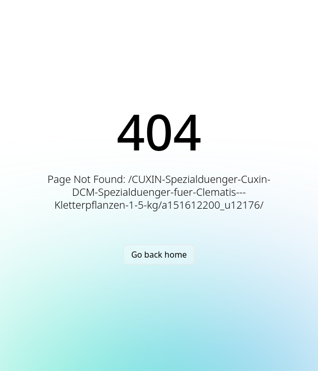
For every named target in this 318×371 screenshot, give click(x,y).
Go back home (159, 254)
